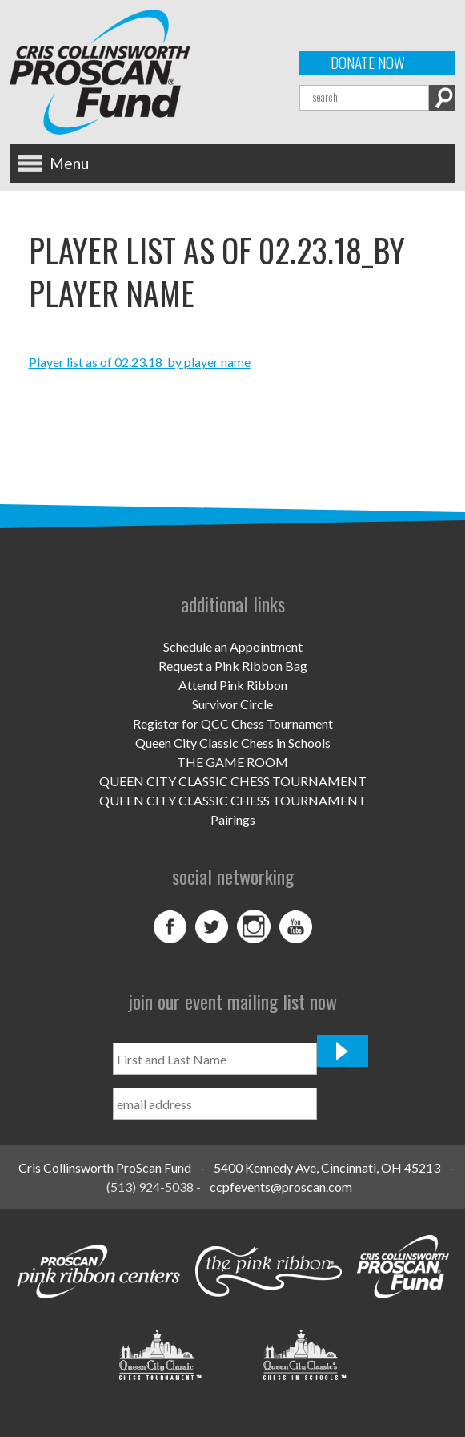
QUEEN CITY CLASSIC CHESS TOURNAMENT (233, 781)
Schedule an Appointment (233, 646)
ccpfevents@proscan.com (281, 1186)
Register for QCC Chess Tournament (233, 723)
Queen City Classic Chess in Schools (233, 742)
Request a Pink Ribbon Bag (232, 665)
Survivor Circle (232, 704)
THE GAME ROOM (232, 761)
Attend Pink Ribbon (232, 684)
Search (442, 98)
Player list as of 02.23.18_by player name (140, 361)
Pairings (232, 819)
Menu (69, 163)
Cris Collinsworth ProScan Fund (104, 1167)
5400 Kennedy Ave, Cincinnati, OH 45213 (327, 1167)
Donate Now (368, 62)
